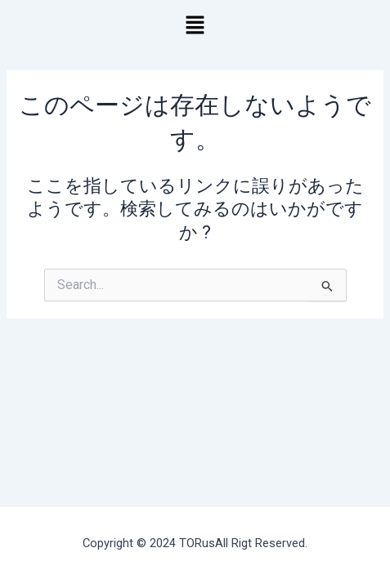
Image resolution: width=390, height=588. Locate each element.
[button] (194, 26)
